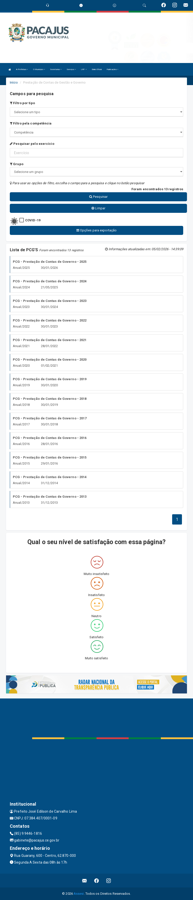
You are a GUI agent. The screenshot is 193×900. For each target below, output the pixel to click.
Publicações (112, 69)
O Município (39, 69)
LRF (84, 69)
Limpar (98, 208)
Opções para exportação (96, 230)
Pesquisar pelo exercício (32, 144)
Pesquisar (98, 197)
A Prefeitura (22, 69)
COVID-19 (32, 220)
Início (14, 82)
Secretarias (56, 69)
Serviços (71, 69)
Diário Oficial (97, 69)
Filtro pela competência (31, 123)
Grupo (16, 164)
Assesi (79, 893)
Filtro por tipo (22, 103)
